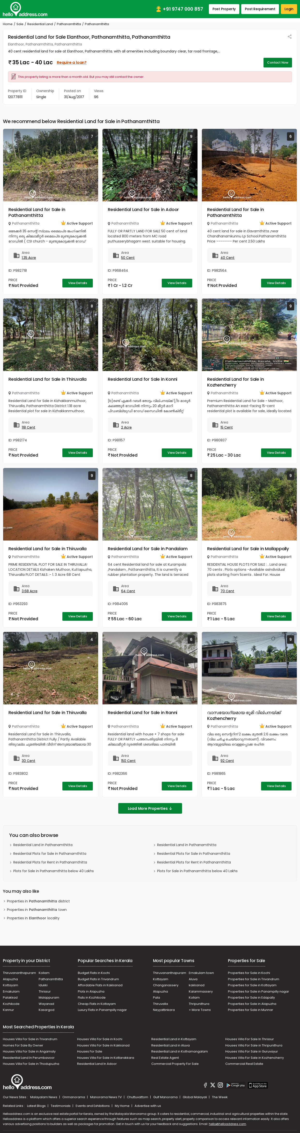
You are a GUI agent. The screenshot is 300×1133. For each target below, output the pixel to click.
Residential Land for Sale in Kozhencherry (235, 382)
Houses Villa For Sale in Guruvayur (251, 1051)
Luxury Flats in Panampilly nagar (102, 1010)
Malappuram (49, 997)
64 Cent (128, 591)
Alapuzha (10, 979)
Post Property (224, 9)
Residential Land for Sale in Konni (142, 379)
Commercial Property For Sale (175, 1063)
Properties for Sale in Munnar (250, 1010)
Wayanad (46, 1003)
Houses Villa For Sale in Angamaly (29, 1051)
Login (289, 9)
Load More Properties (150, 808)
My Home (122, 1106)
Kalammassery (201, 991)
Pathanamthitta (69, 24)
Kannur (8, 1010)
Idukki (43, 985)
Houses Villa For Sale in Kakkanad (103, 1045)
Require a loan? (72, 62)
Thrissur (45, 991)
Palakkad (10, 997)
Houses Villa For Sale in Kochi (99, 1039)
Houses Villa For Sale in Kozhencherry (254, 1057)
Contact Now (277, 62)
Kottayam (10, 985)
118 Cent (28, 427)
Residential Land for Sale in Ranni (142, 712)
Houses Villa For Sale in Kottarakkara (105, 1057)
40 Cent (227, 257)
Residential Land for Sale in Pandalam (148, 549)
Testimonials (61, 1106)
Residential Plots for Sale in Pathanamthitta (49, 853)
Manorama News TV (106, 1097)
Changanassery (165, 985)
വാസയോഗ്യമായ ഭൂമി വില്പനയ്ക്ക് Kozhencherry (244, 715)
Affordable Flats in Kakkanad (100, 985)
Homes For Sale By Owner (23, 1045)
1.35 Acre (29, 257)
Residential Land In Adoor (97, 1063)
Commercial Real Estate (244, 1063)
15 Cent (226, 427)
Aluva (193, 979)
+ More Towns (200, 1010)
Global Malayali (195, 1097)
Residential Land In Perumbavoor (29, 1057)
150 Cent (128, 760)
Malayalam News (44, 1097)
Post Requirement (260, 9)
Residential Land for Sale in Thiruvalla (47, 379)
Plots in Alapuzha (91, 991)
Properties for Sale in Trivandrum (253, 979)
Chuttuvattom (138, 1097)
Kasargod (46, 1010)
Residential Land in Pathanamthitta (43, 844)
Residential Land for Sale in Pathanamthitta (36, 212)
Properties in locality (33, 918)
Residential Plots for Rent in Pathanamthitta (50, 862)
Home (8, 24)
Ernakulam (11, 991)
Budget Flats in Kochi (94, 973)
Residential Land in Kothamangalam (179, 1051)
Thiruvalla (160, 1003)
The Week (220, 1097)
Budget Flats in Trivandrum (98, 979)
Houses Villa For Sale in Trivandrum (30, 1039)
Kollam (44, 973)
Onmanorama (74, 1097)
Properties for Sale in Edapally (251, 997)
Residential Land (40, 24)
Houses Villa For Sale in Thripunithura (253, 1045)
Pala (156, 997)
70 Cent (227, 591)
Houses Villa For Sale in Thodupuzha (31, 1063)
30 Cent (28, 760)
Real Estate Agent (165, 1057)
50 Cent (128, 257)
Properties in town (37, 909)
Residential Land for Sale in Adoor (143, 209)
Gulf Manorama (165, 1097)
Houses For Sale (89, 1051)
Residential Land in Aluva (170, 1045)
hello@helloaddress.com (227, 1124)
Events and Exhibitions (93, 1106)
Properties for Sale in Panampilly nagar (258, 991)
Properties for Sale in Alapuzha (252, 1003)
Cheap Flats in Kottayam (97, 1003)
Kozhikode (11, 1003)
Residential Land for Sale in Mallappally (248, 549)
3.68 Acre (29, 591)
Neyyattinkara (164, 1010)
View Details (77, 283)
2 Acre (126, 427)
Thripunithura (199, 1003)
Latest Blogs (36, 1106)
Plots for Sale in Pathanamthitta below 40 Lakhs (53, 871)
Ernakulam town (201, 973)
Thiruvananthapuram (19, 973)
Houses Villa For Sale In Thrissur (249, 1039)
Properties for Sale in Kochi (249, 973)
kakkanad (197, 985)
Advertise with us (148, 1106)
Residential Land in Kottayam (173, 1039)
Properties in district (38, 901)
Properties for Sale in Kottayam (252, 985)
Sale (19, 24)
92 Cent (227, 760)
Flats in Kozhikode (92, 997)
